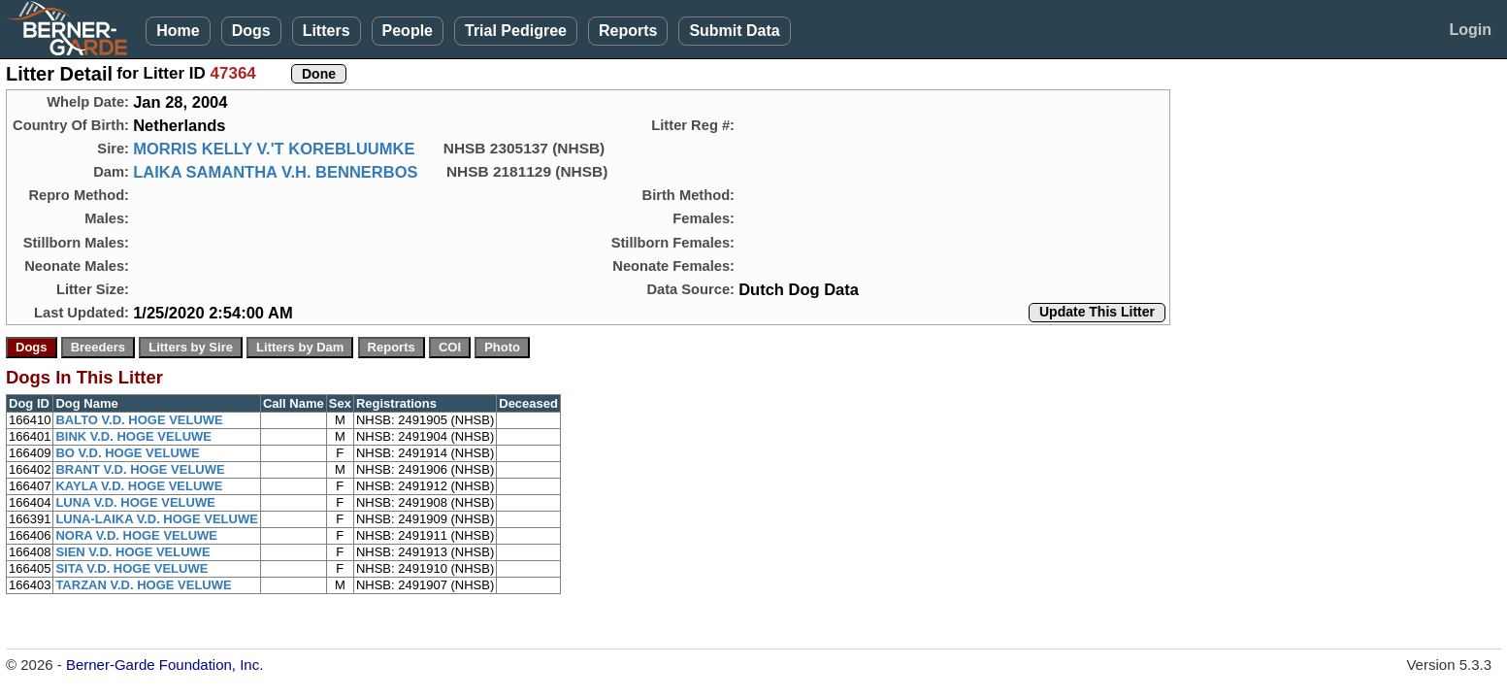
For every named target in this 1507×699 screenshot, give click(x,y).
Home (177, 30)
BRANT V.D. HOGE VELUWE (139, 469)
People (407, 30)
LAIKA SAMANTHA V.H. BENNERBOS (275, 172)
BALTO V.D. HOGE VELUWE (138, 420)
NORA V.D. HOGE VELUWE (136, 535)
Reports (628, 30)
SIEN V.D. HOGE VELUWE (132, 552)
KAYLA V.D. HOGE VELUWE (138, 486)
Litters (326, 30)
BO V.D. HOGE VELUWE (127, 453)
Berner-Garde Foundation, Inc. (164, 664)
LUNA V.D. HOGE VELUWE (134, 502)
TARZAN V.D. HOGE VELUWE (143, 585)
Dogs (251, 30)
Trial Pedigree (516, 30)
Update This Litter (1097, 311)
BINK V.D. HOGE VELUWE (133, 436)
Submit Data (734, 30)
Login (1470, 29)
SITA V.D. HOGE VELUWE (131, 568)
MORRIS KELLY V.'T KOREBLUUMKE (273, 148)
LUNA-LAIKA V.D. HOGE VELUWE (156, 519)
